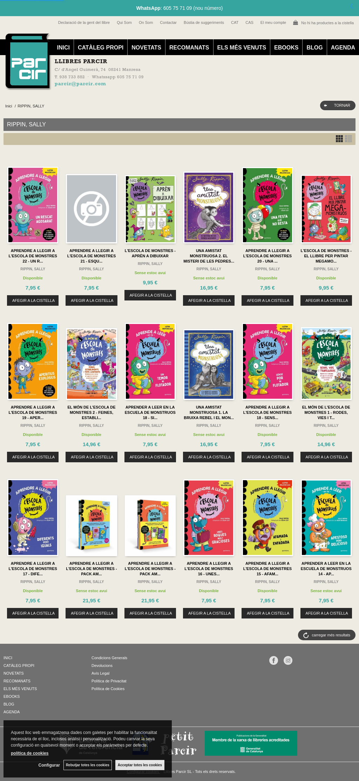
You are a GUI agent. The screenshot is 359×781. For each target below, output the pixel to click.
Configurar (49, 765)
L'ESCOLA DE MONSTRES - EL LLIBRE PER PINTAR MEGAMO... (326, 256)
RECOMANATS (189, 48)
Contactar (168, 22)
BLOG (314, 48)
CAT (234, 22)
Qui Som (124, 22)
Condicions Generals (109, 658)
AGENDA (343, 48)
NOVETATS (146, 48)
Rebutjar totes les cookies (87, 765)
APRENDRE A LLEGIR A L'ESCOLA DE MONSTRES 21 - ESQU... (91, 256)
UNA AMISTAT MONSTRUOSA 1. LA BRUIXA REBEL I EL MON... (209, 412)
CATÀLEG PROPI (100, 48)
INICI (63, 48)
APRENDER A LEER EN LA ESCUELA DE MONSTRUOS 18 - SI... (150, 412)
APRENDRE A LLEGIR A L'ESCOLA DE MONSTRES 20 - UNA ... (267, 256)
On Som (146, 22)
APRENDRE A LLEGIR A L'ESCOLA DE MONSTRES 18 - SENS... (267, 412)
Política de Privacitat (109, 681)
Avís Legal (100, 673)
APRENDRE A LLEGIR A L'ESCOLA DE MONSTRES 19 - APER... (32, 412)
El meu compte (273, 22)
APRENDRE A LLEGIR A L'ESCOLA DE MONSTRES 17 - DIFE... (32, 568)
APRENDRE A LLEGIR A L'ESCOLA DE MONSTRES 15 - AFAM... (267, 568)
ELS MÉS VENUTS (241, 48)
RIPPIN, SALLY (32, 269)
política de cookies (29, 753)
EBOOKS (286, 48)
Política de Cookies (108, 689)
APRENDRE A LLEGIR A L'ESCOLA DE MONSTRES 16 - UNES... (208, 568)
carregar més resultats (331, 635)
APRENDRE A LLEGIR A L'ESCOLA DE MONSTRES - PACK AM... (91, 568)
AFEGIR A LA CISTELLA (33, 300)
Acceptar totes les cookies (140, 765)
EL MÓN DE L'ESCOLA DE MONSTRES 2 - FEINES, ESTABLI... (91, 412)
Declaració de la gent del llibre (84, 22)
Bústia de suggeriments (204, 22)
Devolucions (102, 665)
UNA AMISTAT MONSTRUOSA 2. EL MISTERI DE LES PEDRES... (208, 256)
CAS (249, 22)
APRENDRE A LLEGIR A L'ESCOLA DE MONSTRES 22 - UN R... (32, 256)
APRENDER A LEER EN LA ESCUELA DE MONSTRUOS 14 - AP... (326, 568)
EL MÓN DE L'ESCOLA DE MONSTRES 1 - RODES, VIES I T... (326, 412)
